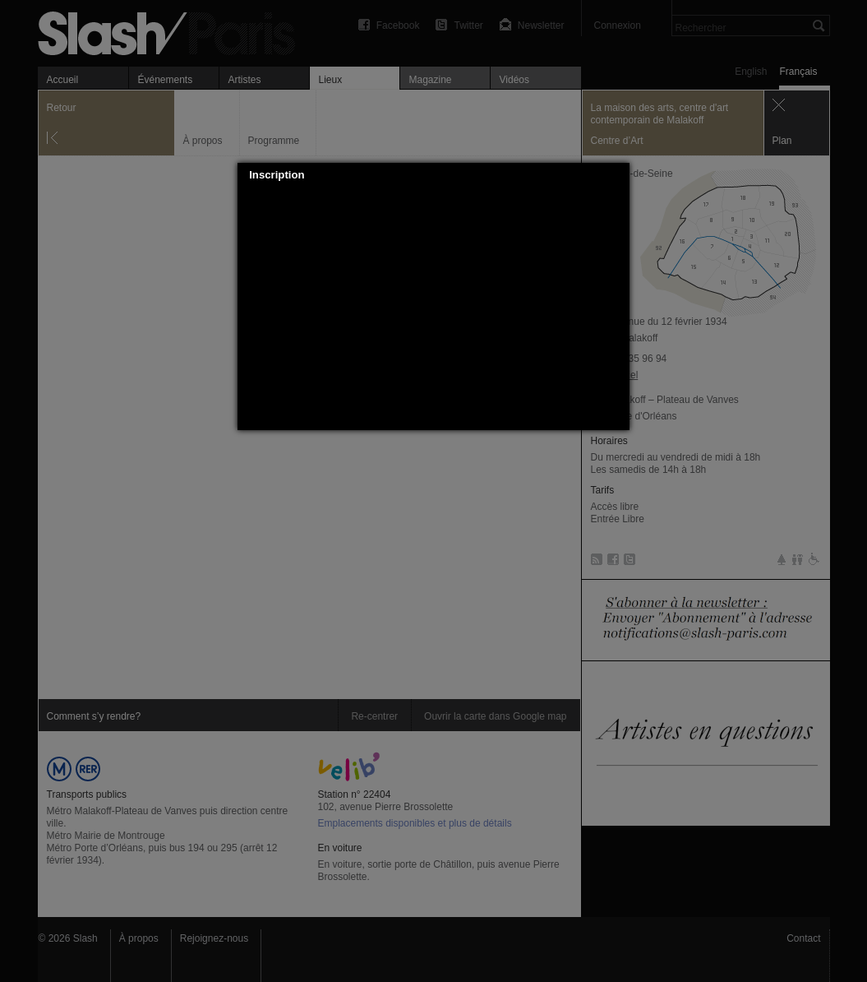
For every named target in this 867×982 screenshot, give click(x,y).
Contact (803, 938)
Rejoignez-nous (214, 938)
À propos (139, 938)
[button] (618, 175)
